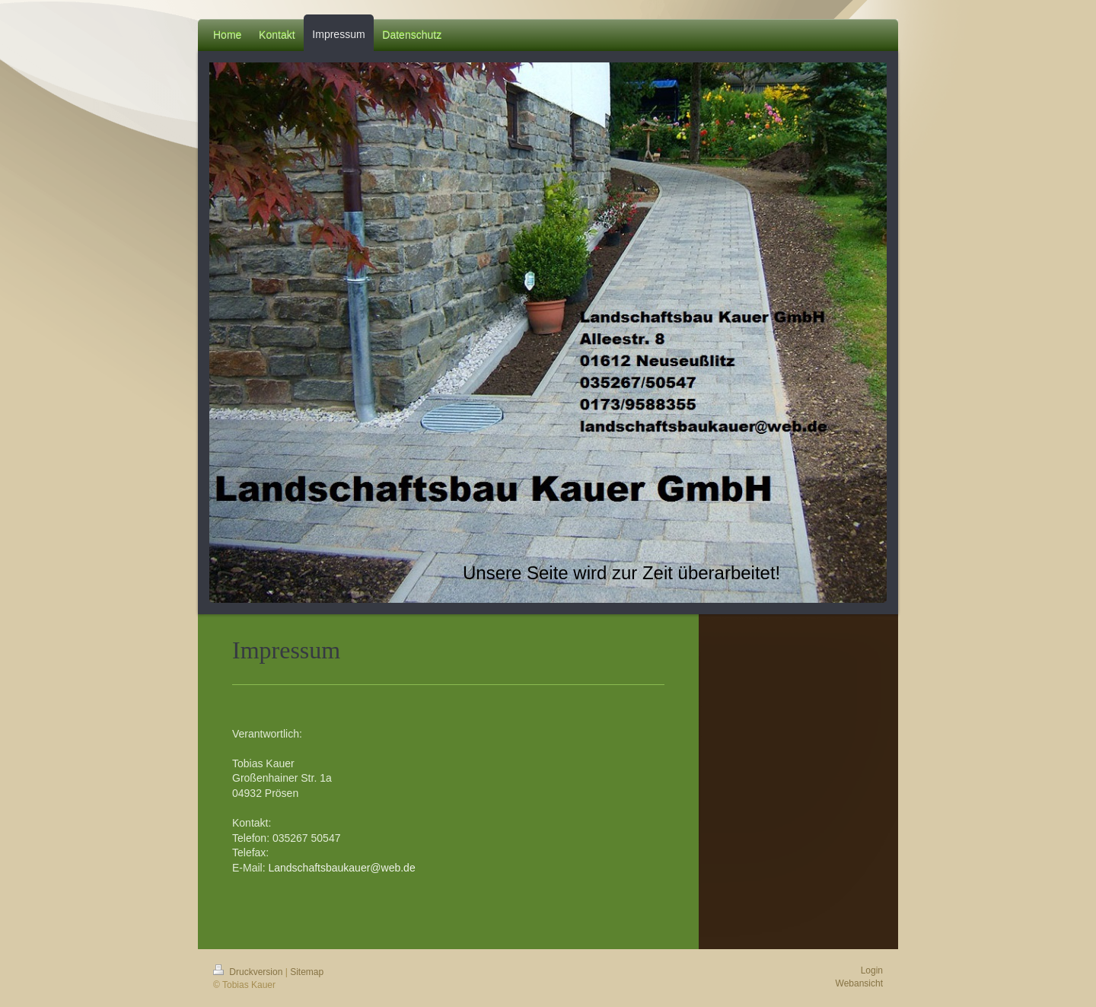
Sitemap (306, 972)
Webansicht (859, 983)
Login (872, 970)
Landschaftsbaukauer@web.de (341, 868)
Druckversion (249, 972)
